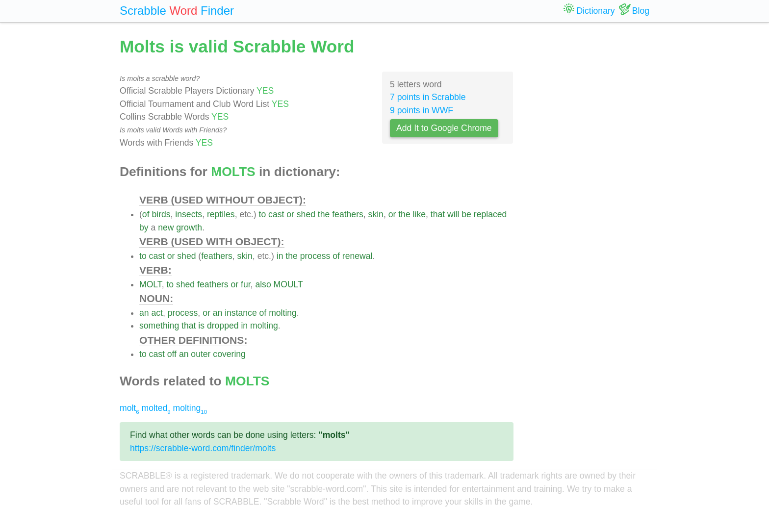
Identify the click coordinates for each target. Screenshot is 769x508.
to (262, 214)
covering (229, 354)
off (172, 354)
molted (156, 408)
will (453, 214)
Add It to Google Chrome (444, 128)
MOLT (150, 284)
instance (241, 313)
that (438, 214)
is (201, 325)
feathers (347, 214)
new (166, 227)
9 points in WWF (421, 110)
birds (161, 214)
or (290, 214)
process (315, 256)
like (419, 214)
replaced (490, 214)
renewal (357, 256)
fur (246, 284)
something (159, 325)
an (144, 313)
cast (276, 214)
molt (129, 408)
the (324, 214)
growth (189, 227)
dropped (223, 325)
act (156, 313)
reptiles (221, 214)
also (263, 284)
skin (376, 214)
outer (200, 354)
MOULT (288, 284)
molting (283, 313)
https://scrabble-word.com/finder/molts (203, 448)
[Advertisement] (589, 181)
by (144, 227)
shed (306, 214)
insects (188, 214)
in (280, 256)
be (466, 214)
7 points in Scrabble (428, 97)
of (146, 214)
